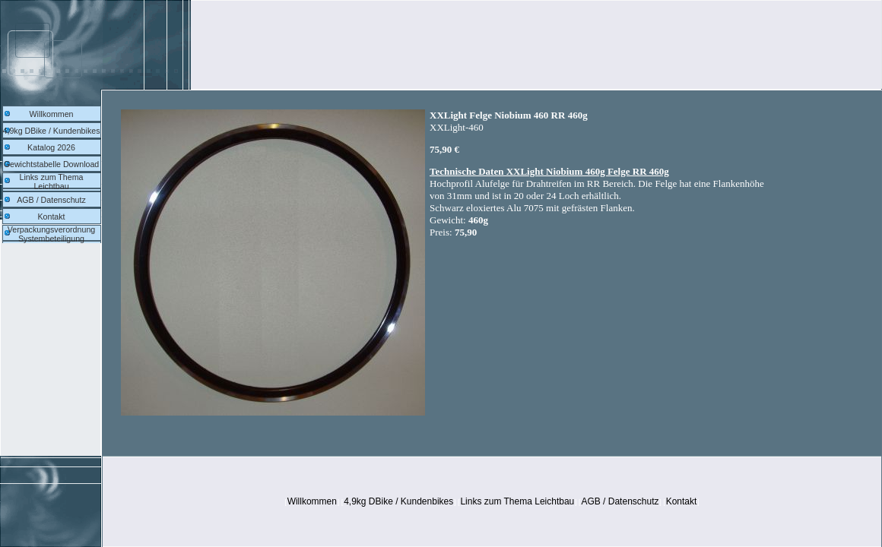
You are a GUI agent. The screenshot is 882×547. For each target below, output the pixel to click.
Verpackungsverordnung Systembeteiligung (52, 234)
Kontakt (51, 216)
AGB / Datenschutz (51, 199)
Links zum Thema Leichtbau (52, 181)
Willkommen (51, 114)
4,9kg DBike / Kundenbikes (51, 130)
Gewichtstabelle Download (52, 164)
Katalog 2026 (51, 147)
